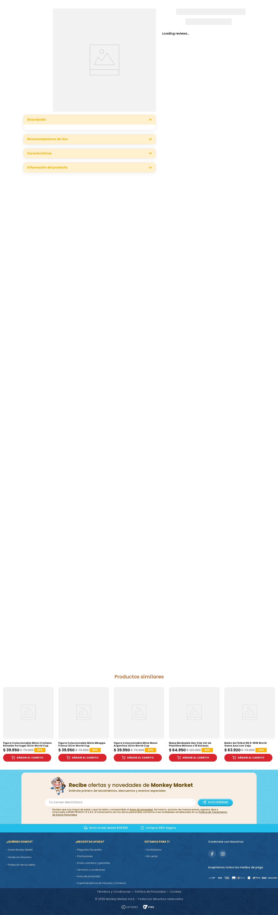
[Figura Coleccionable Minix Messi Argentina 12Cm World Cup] (139, 724)
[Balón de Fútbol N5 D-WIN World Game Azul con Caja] (249, 724)
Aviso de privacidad (141, 809)
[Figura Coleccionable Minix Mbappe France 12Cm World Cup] (83, 724)
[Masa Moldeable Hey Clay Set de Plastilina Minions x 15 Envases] (194, 724)
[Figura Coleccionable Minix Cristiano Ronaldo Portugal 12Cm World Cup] (28, 724)
